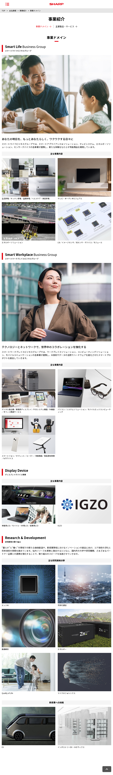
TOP (3, 10)
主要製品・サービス (66, 26)
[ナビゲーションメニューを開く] (7, 4)
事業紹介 (23, 10)
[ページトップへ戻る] (106, 769)
